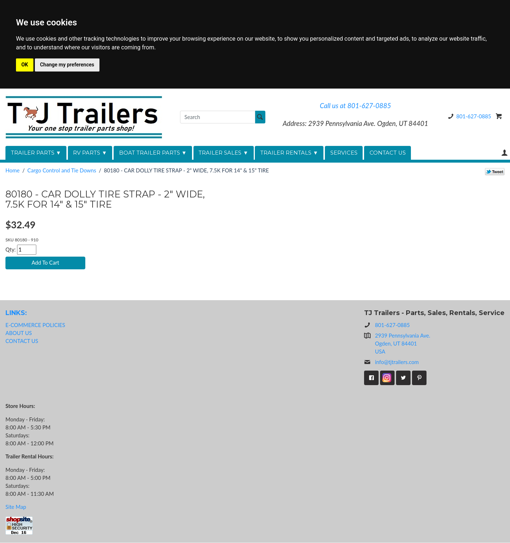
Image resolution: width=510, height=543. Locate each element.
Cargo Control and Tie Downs (61, 170)
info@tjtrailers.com (391, 362)
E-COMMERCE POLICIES (35, 325)
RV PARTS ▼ (90, 153)
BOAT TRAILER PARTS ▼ (153, 153)
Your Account (504, 152)
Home (12, 170)
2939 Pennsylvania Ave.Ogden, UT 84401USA (402, 343)
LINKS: (16, 313)
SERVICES (344, 153)
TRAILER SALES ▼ (223, 153)
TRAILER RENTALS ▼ (289, 153)
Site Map (15, 507)
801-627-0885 (468, 116)
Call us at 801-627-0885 (355, 106)
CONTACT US (388, 153)
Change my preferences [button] (67, 65)
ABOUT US (18, 333)
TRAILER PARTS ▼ (36, 153)
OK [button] (24, 65)
